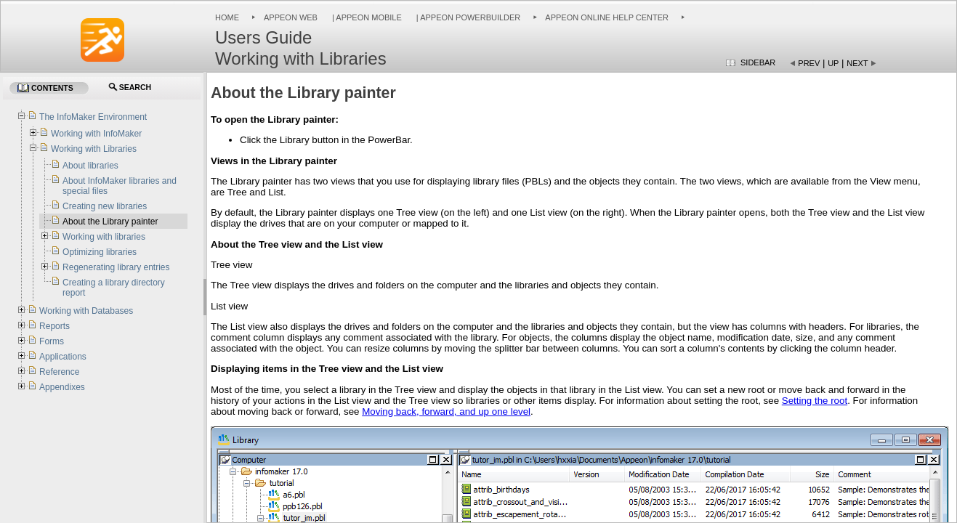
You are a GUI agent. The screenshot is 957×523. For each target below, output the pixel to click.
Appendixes (62, 387)
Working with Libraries (94, 149)
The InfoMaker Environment (93, 117)
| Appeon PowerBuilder (467, 17)
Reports (54, 326)
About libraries (90, 166)
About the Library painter (110, 221)
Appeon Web (291, 17)
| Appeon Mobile (366, 17)
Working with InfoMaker (96, 134)
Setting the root (814, 400)
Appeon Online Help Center (607, 17)
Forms (51, 341)
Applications (62, 357)
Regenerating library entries (115, 267)
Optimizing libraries (99, 252)
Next (857, 63)
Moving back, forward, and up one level (446, 411)
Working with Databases (86, 311)
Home (227, 17)
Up (833, 63)
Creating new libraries (104, 206)
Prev (809, 63)
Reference (59, 372)
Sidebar (757, 62)
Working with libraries (103, 237)
